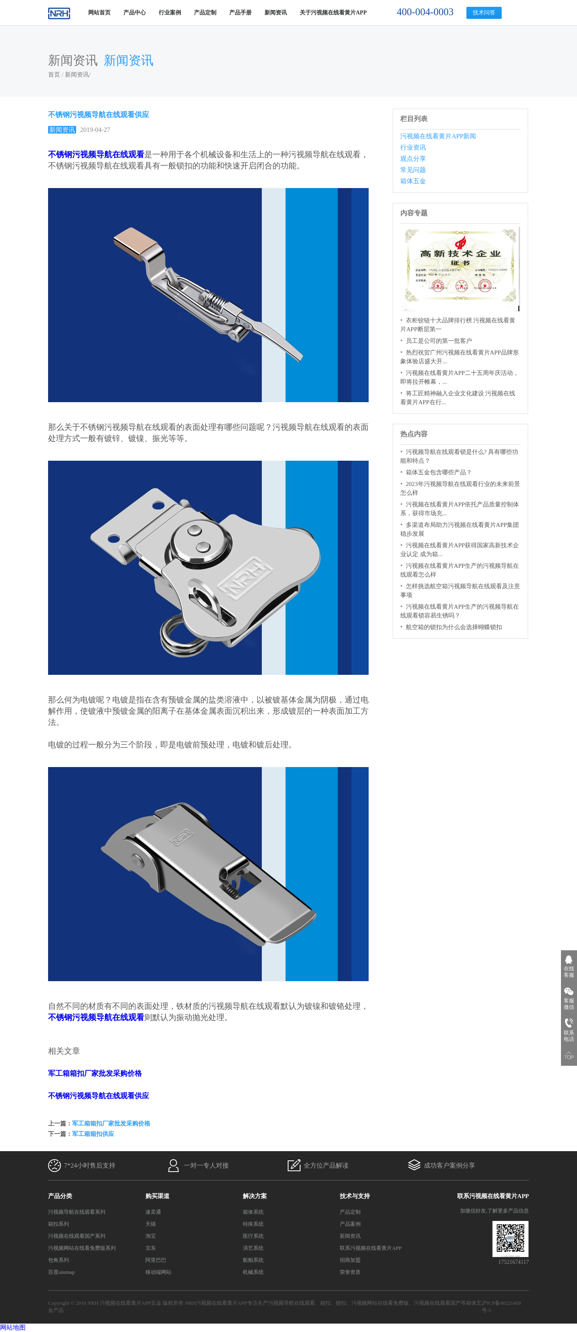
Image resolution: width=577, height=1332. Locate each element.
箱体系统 (253, 1212)
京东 (150, 1248)
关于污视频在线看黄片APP (333, 13)
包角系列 (58, 1260)
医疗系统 (253, 1236)
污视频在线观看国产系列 (76, 1236)
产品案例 (350, 1224)
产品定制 (205, 13)
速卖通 (153, 1212)
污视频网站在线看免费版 (380, 1303)
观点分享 (413, 158)
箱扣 (325, 1303)
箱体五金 (413, 181)
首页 (54, 74)
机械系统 (253, 1272)
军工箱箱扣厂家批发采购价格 (95, 1073)
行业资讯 (413, 147)
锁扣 (341, 1303)
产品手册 (240, 13)
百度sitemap (61, 1272)
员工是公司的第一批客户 (439, 341)
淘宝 (150, 1236)
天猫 (150, 1224)
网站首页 (99, 13)
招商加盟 (350, 1260)
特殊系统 (253, 1224)
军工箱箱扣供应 (93, 1134)
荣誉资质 (350, 1272)
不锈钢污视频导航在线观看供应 (98, 1096)
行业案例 (170, 13)
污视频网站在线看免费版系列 (82, 1248)
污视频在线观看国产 (437, 1303)
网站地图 (13, 1327)
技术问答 (484, 13)
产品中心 (134, 13)
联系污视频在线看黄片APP (370, 1248)
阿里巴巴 (155, 1260)
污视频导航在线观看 (291, 1303)
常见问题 (413, 169)
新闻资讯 (275, 13)
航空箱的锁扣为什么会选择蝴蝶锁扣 (454, 627)
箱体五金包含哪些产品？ (439, 472)
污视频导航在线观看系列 (76, 1212)
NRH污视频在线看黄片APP (216, 1303)
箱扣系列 (58, 1224)
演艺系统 (253, 1248)
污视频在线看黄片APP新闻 (438, 136)
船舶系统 (253, 1260)
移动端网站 (158, 1272)
